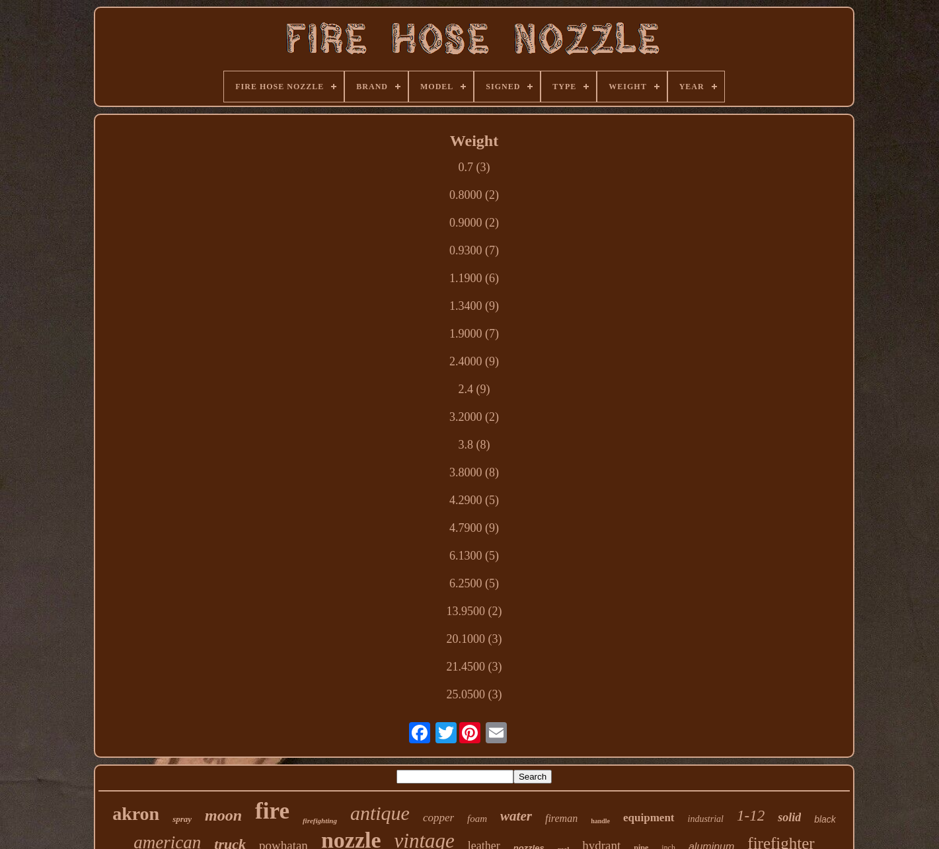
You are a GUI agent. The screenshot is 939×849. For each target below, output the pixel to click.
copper (438, 817)
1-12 (751, 815)
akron (135, 813)
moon (223, 815)
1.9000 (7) (474, 333)
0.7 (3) (474, 167)
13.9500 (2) (474, 611)
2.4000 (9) (474, 361)
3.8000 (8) (474, 472)
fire (272, 811)
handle (600, 821)
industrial (706, 819)
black (825, 819)
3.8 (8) (474, 444)
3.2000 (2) (474, 417)
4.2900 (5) (474, 500)
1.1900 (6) (474, 278)
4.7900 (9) (474, 528)
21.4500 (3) (474, 666)
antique (380, 813)
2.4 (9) (474, 389)
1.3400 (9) (474, 306)
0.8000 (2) (474, 195)
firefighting (320, 821)
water (516, 816)
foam (477, 818)
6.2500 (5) (474, 583)
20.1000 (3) (474, 639)
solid (789, 817)
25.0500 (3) (474, 694)
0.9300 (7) (474, 250)
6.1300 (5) (474, 555)
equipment (648, 817)
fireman (561, 818)
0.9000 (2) (474, 222)
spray (182, 819)
